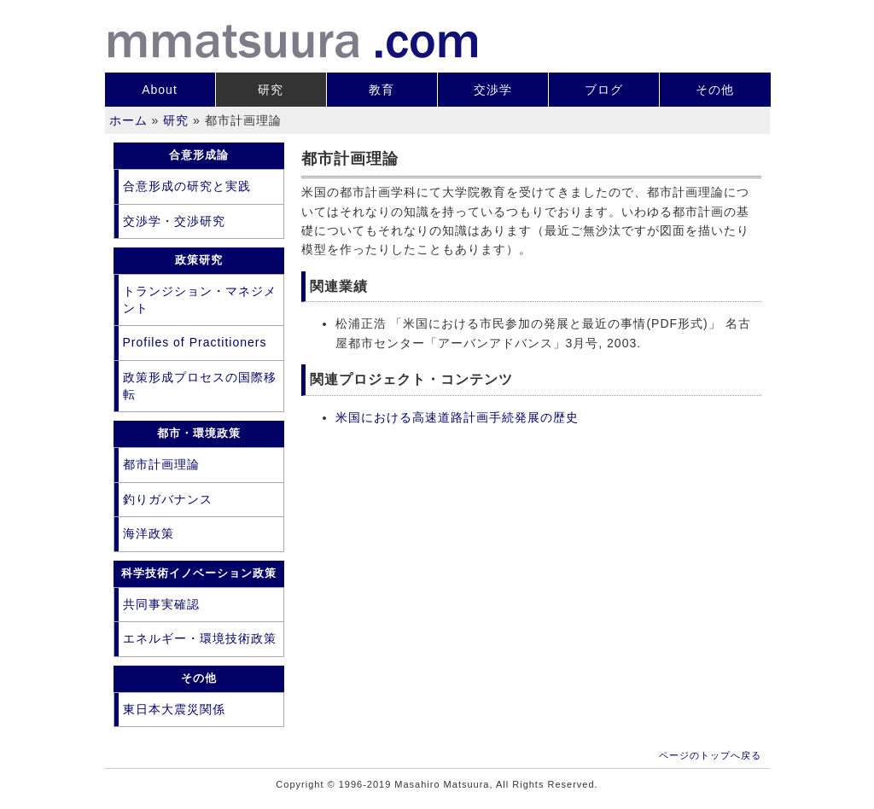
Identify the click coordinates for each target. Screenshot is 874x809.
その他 (715, 89)
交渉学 (493, 89)
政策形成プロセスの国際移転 (200, 385)
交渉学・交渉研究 (174, 221)
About (160, 89)
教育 (381, 89)
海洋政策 (148, 533)
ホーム (128, 120)
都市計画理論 (161, 464)
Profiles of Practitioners (195, 342)
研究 (270, 89)
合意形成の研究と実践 (187, 186)
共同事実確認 (161, 604)
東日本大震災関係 (174, 709)
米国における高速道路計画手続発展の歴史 (457, 417)
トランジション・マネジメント (200, 299)
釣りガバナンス (168, 499)
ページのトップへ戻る (710, 755)
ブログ (604, 89)
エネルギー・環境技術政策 (200, 638)
